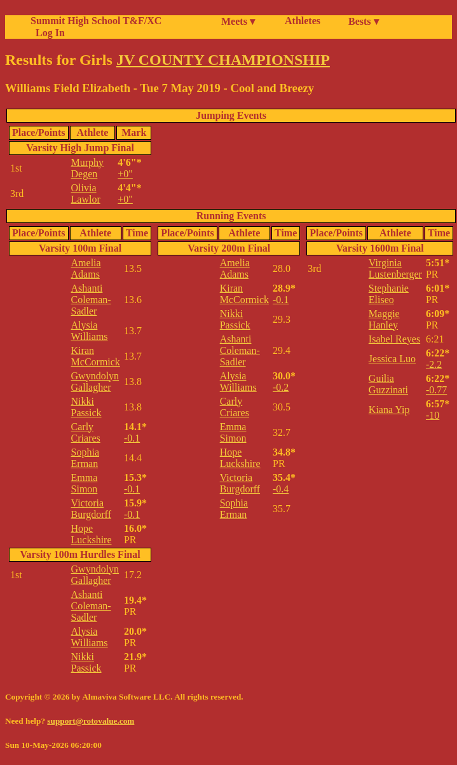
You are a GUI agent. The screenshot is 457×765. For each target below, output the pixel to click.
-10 (432, 415)
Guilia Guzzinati (388, 384)
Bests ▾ (363, 21)
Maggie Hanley (384, 319)
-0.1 (132, 438)
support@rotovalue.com (90, 721)
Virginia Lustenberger (395, 268)
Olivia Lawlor (85, 193)
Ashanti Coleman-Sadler (91, 299)
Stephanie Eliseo (389, 294)
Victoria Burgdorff (91, 509)
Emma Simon (84, 483)
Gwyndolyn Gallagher (95, 381)
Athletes (302, 20)
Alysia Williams (89, 331)
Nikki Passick (86, 407)
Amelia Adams (86, 268)
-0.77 (436, 389)
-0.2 (281, 387)
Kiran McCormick (95, 356)
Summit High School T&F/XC (96, 20)
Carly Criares (85, 432)
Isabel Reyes (394, 339)
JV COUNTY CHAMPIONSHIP (223, 59)
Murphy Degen (87, 168)
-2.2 (434, 364)
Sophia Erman (85, 458)
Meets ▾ (238, 21)
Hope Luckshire (91, 534)
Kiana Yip (389, 409)
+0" (125, 173)
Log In (48, 32)
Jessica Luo (392, 358)
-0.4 (281, 489)
